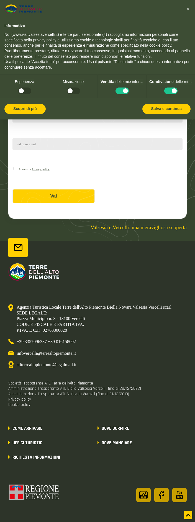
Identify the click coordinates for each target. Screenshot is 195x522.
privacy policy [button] (45, 40)
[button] (187, 8)
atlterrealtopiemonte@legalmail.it (46, 364)
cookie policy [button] (160, 45)
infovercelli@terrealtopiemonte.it (46, 353)
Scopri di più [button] (25, 108)
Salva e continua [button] (166, 108)
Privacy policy (41, 169)
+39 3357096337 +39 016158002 (46, 341)
